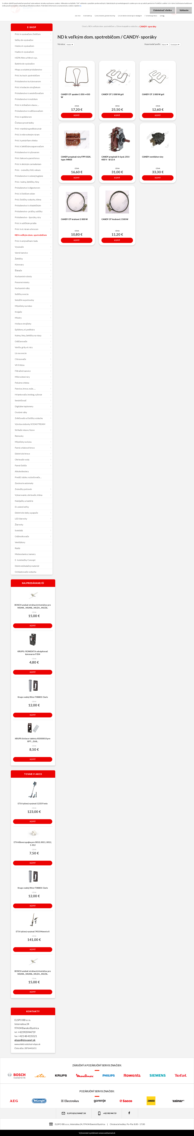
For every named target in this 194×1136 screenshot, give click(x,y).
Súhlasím (184, 10)
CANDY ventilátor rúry (152, 157)
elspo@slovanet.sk (24, 1040)
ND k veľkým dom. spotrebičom (101, 26)
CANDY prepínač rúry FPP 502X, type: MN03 (76, 158)
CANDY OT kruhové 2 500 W (114, 219)
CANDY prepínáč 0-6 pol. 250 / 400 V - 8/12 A (115, 158)
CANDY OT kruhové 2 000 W (74, 219)
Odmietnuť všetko (162, 10)
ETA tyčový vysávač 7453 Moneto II (33, 931)
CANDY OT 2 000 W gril (112, 94)
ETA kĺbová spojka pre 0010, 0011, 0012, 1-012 (32, 843)
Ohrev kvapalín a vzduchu (127, 26)
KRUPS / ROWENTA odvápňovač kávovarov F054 (33, 652)
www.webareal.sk (107, 1133)
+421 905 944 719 (106, 1113)
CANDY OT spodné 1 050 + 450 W (75, 95)
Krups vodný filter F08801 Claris (33, 697)
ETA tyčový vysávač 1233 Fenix (33, 803)
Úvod (84, 26)
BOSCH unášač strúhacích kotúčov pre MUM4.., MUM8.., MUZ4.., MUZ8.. (33, 606)
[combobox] (165, 44)
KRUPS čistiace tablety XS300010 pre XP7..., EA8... (32, 740)
